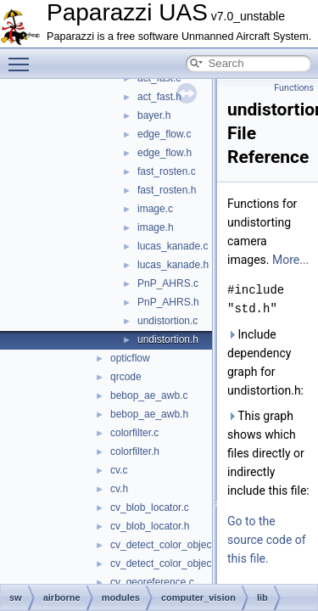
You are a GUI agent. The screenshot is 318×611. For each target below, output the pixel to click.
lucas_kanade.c (172, 246)
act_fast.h (159, 97)
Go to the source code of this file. (266, 539)
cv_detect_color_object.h (166, 563)
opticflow (130, 358)
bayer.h (153, 115)
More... (290, 259)
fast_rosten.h (166, 190)
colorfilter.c (134, 433)
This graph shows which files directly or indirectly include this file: (268, 453)
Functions (294, 87)
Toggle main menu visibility (22, 56)
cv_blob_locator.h (149, 526)
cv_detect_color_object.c (166, 545)
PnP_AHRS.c (167, 283)
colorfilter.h (134, 451)
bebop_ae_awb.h (149, 414)
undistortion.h (167, 339)
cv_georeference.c (152, 582)
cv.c (118, 470)
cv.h (119, 489)
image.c (155, 209)
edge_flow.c (164, 134)
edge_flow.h (164, 153)
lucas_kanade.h (173, 265)
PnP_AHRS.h (168, 302)
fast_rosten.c (166, 171)
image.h (155, 227)
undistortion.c (167, 321)
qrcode (126, 377)
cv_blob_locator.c (149, 507)
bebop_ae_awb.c (148, 395)
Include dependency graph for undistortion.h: (265, 362)
